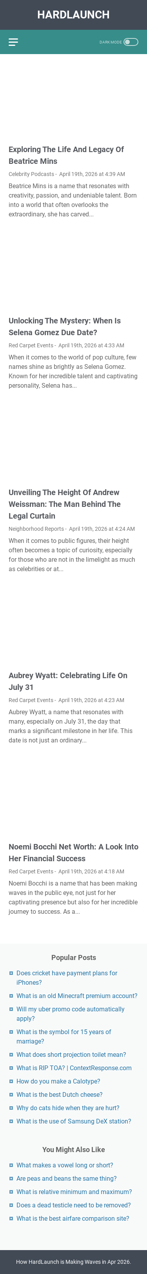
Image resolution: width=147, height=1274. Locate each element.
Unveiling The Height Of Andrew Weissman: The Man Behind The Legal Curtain (65, 504)
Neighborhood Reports (36, 529)
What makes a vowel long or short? (64, 1165)
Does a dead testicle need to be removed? (73, 1205)
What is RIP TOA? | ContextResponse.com (74, 1068)
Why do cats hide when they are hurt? (68, 1108)
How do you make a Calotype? (58, 1081)
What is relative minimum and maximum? (74, 1192)
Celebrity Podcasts (31, 174)
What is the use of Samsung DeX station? (73, 1121)
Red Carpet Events (31, 345)
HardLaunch (73, 14)
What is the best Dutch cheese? (59, 1094)
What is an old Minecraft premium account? (77, 996)
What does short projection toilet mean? (71, 1054)
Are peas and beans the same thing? (66, 1178)
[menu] (18, 42)
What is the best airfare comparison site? (72, 1218)
